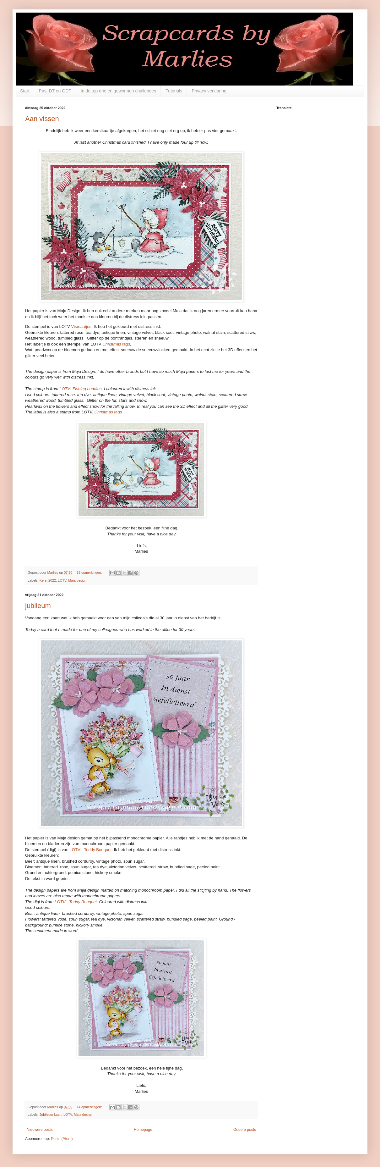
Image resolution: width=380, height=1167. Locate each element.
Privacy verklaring (209, 90)
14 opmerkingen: (90, 1107)
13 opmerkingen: (90, 572)
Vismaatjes (81, 326)
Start (25, 90)
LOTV (62, 580)
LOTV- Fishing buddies (80, 388)
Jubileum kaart (51, 1114)
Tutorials (174, 90)
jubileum (38, 606)
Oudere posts (244, 1129)
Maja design (77, 580)
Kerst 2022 (48, 580)
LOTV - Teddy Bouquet (90, 849)
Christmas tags (116, 344)
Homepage (143, 1129)
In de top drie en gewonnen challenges (118, 90)
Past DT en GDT (55, 90)
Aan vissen (42, 119)
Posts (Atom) (62, 1139)
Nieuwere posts (40, 1129)
